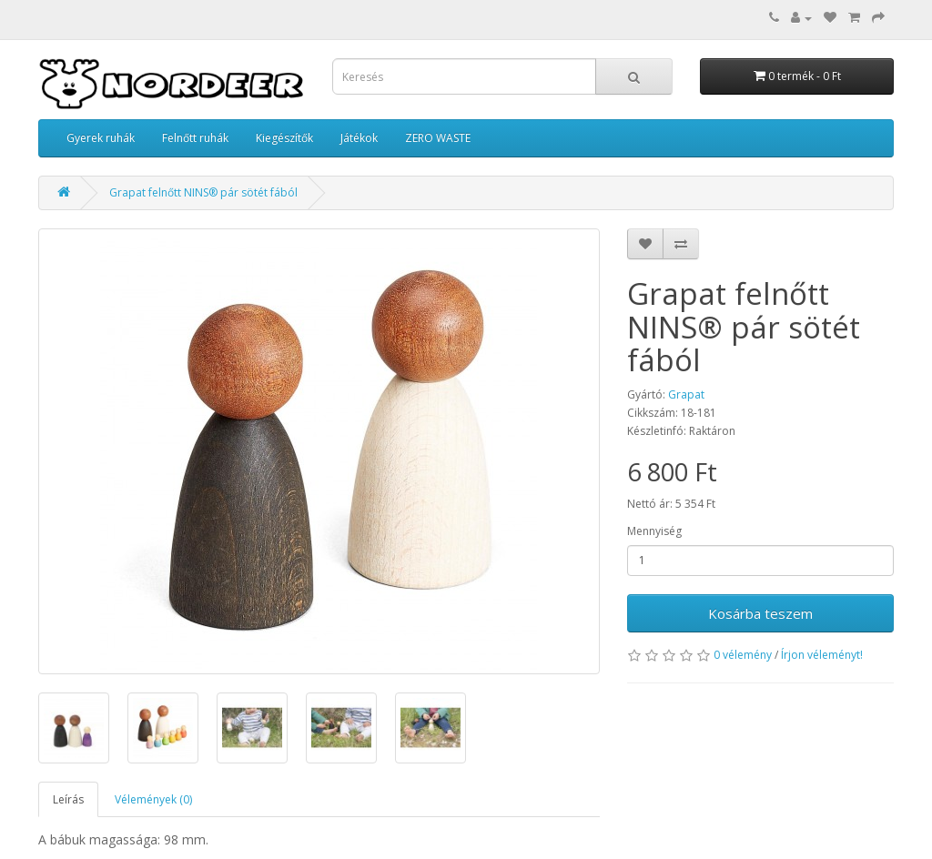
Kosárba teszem (760, 613)
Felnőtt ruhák (195, 138)
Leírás (68, 799)
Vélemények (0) (153, 799)
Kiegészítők (284, 138)
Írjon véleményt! (822, 654)
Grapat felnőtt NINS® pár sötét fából (203, 192)
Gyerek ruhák (100, 138)
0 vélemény (743, 654)
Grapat (686, 394)
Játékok (359, 138)
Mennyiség (654, 531)
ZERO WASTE (438, 138)
